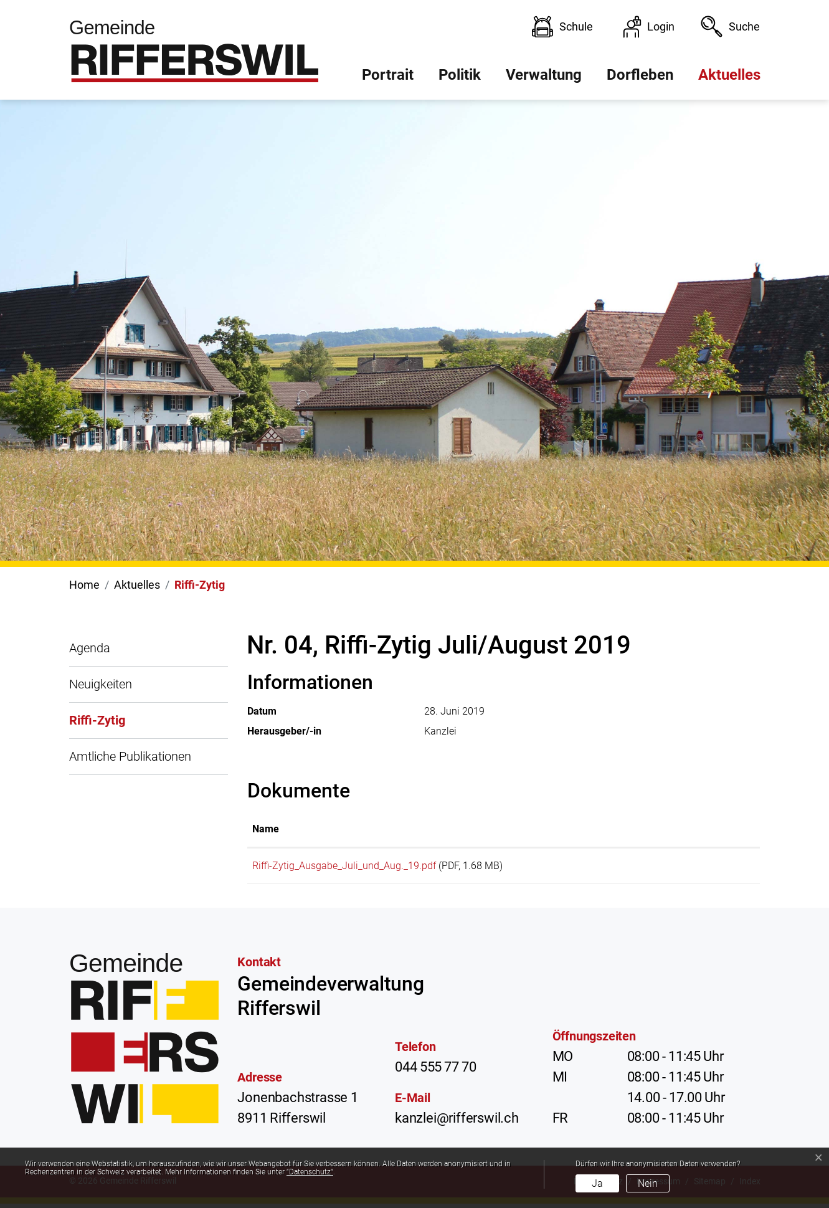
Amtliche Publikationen (130, 756)
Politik (459, 74)
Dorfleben (640, 74)
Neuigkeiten (100, 684)
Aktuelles (729, 74)
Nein (648, 1183)
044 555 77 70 (435, 1071)
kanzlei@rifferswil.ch (457, 1122)
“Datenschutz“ (310, 1172)
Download (711, 868)
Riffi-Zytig (97, 726)
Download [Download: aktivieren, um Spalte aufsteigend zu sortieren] (690, 829)
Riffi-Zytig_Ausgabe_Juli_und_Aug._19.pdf (344, 866)
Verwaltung (544, 74)
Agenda (89, 647)
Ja (597, 1183)
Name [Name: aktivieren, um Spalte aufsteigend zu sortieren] (265, 829)
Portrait (388, 74)
